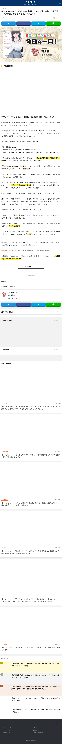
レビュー (4, 17)
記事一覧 (35, 727)
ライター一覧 (6, 730)
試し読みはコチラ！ (31, 266)
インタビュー (5, 403)
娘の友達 (5, 286)
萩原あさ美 (12, 286)
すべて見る (56, 312)
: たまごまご (57, 18)
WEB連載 (4, 250)
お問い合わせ (6, 732)
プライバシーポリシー (38, 732)
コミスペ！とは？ (7, 727)
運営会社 (35, 730)
